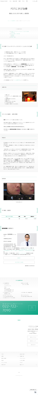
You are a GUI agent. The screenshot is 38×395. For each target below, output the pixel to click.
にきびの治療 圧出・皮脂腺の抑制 (26, 292)
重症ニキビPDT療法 (9, 216)
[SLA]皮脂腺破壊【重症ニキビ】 (9, 289)
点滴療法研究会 (21, 250)
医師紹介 (19, 258)
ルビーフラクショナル (22, 253)
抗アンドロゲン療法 (26, 284)
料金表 (19, 1)
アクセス (23, 1)
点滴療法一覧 (22, 356)
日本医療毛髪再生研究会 (28, 250)
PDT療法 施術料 (13, 37)
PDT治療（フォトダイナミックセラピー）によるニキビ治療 (19, 31)
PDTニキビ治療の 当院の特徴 (15, 33)
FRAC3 (5, 287)
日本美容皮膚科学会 (23, 249)
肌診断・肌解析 (3, 358)
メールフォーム (32, 307)
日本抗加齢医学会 (7, 250)
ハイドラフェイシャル (7, 285)
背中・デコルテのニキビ (25, 295)
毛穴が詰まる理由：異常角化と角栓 (26, 296)
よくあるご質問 (22, 360)
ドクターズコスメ (22, 358)
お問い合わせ (3, 364)
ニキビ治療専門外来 (17, 80)
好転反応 (12, 34)
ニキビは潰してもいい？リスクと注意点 (9, 297)
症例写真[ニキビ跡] (7, 293)
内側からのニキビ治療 (24, 283)
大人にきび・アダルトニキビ (7, 295)
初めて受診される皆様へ (19, 262)
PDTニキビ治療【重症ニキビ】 (9, 291)
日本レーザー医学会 (14, 250)
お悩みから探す (15, 1)
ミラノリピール (6, 284)
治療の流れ (13, 32)
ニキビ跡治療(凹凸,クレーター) (7, 292)
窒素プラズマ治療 (7, 288)
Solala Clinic (3, 1)
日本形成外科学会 (31, 249)
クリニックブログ (4, 362)
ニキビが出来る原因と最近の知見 (8, 296)
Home (10, 1)
